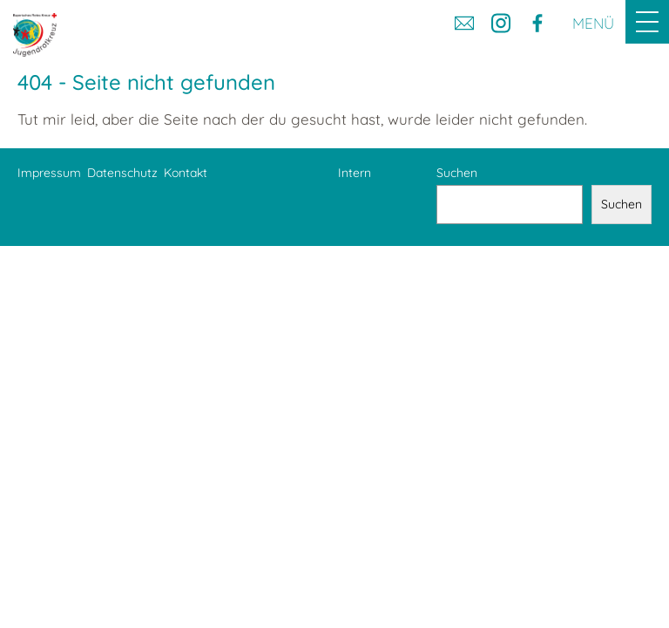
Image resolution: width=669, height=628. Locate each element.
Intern (354, 173)
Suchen (456, 173)
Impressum (49, 173)
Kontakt (185, 173)
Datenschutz (122, 173)
